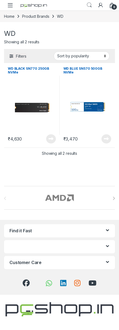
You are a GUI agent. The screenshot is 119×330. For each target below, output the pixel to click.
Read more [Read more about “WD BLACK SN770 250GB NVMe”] (51, 138)
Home (9, 16)
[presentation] (114, 198)
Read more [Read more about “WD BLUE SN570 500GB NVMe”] (106, 138)
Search (89, 5)
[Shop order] (82, 56)
